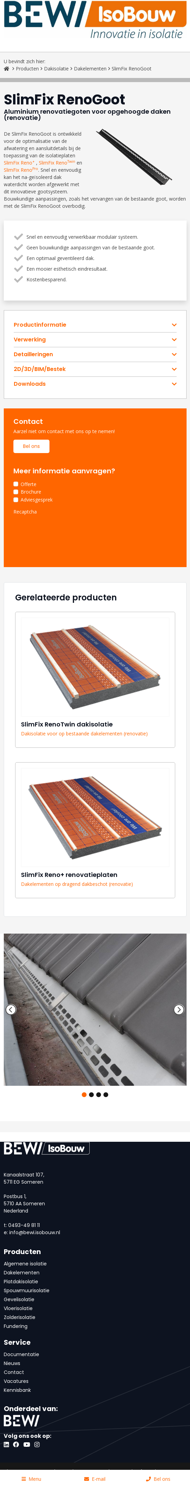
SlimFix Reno (19, 162)
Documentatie (21, 1354)
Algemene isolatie (25, 1263)
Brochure (31, 491)
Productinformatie (40, 325)
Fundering (15, 1326)
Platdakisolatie (21, 1281)
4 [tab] (105, 1094)
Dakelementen (90, 68)
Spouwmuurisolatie (26, 1290)
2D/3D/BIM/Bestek (40, 369)
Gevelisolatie (19, 1299)
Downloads (30, 384)
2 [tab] (91, 1094)
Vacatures (16, 1381)
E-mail (94, 1479)
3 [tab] (98, 1094)
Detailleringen (33, 354)
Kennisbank (17, 1390)
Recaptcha (25, 511)
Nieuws (12, 1363)
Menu (31, 1479)
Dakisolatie (56, 68)
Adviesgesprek (37, 499)
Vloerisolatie (18, 1308)
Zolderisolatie (19, 1317)
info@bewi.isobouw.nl (34, 1232)
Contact (14, 1372)
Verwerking (30, 339)
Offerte (28, 484)
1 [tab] (84, 1094)
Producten (27, 68)
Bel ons (31, 446)
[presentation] (65, 531)
